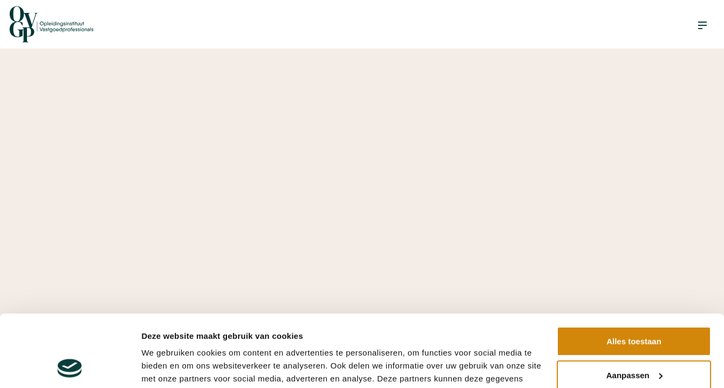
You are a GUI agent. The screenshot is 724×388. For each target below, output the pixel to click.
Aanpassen (634, 307)
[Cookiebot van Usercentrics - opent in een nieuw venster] (70, 367)
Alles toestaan (633, 274)
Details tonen (167, 366)
